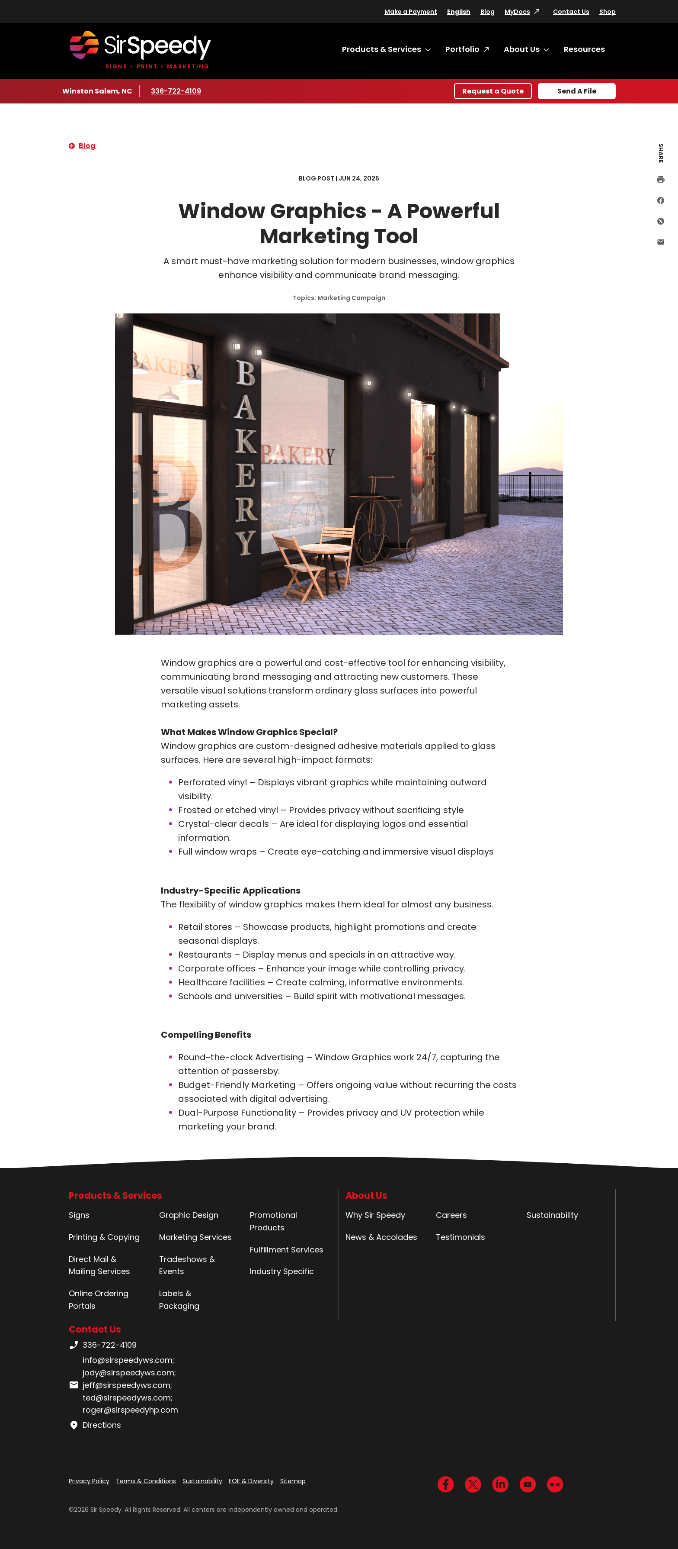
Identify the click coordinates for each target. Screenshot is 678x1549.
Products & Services (381, 49)
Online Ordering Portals (98, 1299)
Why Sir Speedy (375, 1215)
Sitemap (293, 1481)
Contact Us (571, 11)
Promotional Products (273, 1221)
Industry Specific (282, 1271)
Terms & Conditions (146, 1481)
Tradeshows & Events (187, 1265)
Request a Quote (493, 91)
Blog (487, 11)
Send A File (576, 91)
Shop (607, 11)
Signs (79, 1215)
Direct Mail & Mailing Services (99, 1265)
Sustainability (552, 1215)
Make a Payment (410, 11)
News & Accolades (381, 1237)
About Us (522, 49)
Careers (451, 1215)
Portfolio (462, 49)
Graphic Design (188, 1215)
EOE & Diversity (251, 1481)
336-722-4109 (176, 91)
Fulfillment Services (286, 1249)
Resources (584, 49)
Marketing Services (195, 1237)
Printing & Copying (104, 1237)
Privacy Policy (89, 1481)
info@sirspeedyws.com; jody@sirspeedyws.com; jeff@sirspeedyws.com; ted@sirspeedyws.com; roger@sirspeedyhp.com (123, 1385)
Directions (95, 1425)
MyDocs (517, 11)
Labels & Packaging (179, 1299)
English (458, 11)
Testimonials (460, 1237)
